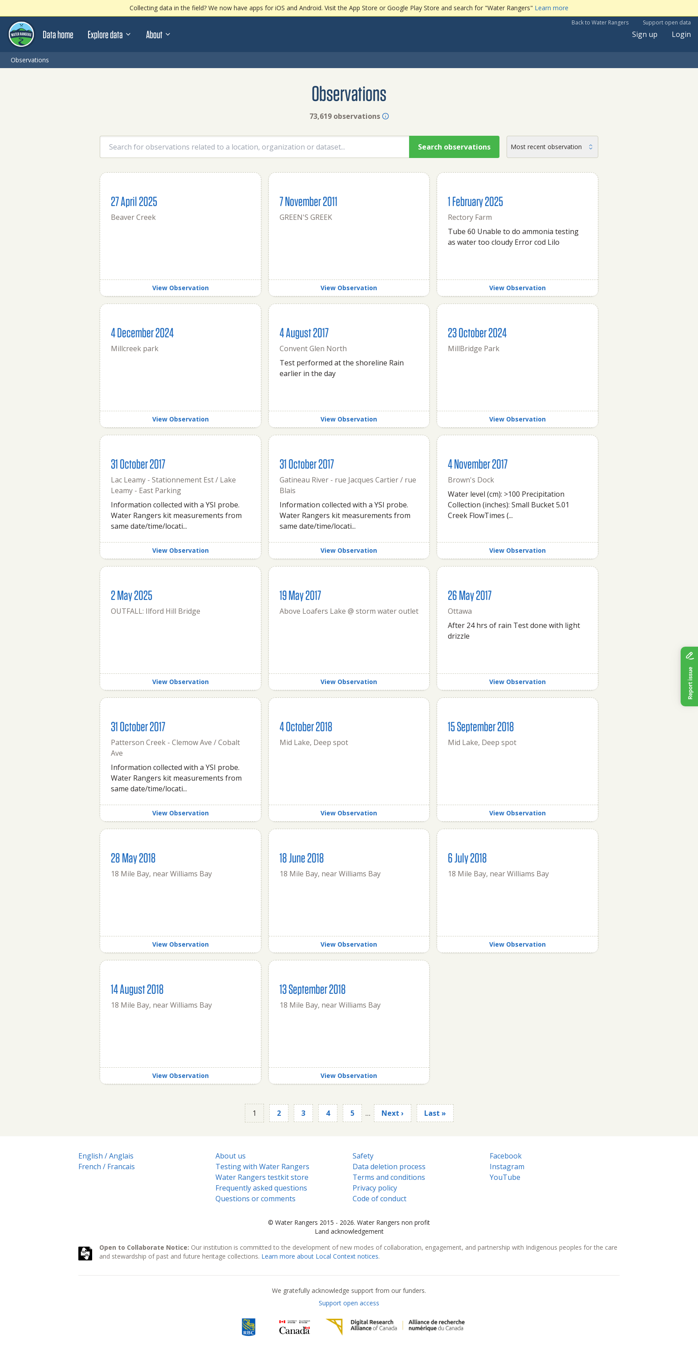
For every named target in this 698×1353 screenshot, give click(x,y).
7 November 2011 (308, 201)
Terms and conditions (389, 1177)
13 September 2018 (313, 989)
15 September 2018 (481, 726)
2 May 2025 (131, 595)
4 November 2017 (477, 463)
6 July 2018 (467, 857)
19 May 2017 (300, 595)
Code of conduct (379, 1198)
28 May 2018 (133, 857)
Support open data (667, 22)
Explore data (110, 34)
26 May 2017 (469, 595)
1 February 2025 (475, 201)
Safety (363, 1156)
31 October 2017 (138, 463)
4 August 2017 (304, 332)
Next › (392, 1113)
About (158, 34)
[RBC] (248, 1327)
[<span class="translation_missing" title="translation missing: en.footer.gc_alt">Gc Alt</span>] (295, 1327)
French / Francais (106, 1166)
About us (230, 1156)
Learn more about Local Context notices (319, 1256)
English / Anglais (106, 1156)
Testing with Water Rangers (262, 1166)
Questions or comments (255, 1198)
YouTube (505, 1177)
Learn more (551, 8)
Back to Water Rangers (600, 22)
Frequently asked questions (261, 1188)
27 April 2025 (134, 201)
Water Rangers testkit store (261, 1177)
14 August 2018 (137, 989)
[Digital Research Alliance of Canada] (395, 1327)
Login (681, 34)
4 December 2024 (142, 332)
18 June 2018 (302, 857)
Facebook (506, 1156)
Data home (58, 34)
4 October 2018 (306, 726)
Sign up (644, 34)
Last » (435, 1113)
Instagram (507, 1166)
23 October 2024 (477, 332)
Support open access (349, 1303)
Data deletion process (389, 1166)
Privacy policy (375, 1188)
